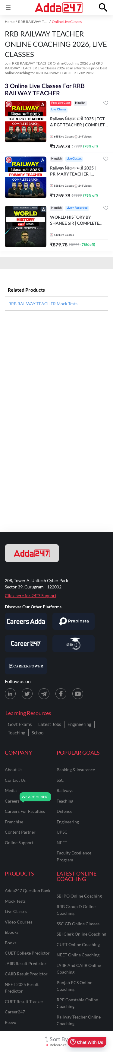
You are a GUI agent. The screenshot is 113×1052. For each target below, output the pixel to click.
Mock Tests (15, 901)
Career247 (15, 1011)
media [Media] (11, 790)
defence (64, 811)
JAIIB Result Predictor (25, 963)
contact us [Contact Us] (15, 780)
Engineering (79, 724)
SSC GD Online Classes (78, 923)
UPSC (62, 832)
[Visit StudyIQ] (73, 643)
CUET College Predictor (27, 952)
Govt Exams (20, 724)
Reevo (10, 1022)
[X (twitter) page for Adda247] (27, 693)
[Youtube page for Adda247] (77, 693)
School (38, 732)
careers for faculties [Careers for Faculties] (25, 811)
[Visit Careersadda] (26, 621)
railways (65, 790)
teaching (65, 800)
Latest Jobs (49, 724)
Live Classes (16, 911)
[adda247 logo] (32, 553)
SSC (60, 780)
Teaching (16, 732)
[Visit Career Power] (26, 666)
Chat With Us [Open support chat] (86, 1042)
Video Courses (18, 921)
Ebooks (11, 932)
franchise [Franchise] (14, 821)
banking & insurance (76, 769)
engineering (68, 821)
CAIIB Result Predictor (26, 973)
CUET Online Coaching (78, 944)
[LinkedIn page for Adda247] (10, 693)
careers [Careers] (12, 800)
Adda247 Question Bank (27, 890)
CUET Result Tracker (24, 1001)
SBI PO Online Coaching (79, 895)
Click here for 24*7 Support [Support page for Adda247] (30, 595)
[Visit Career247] (26, 643)
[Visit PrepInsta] (73, 621)
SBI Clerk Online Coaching (81, 933)
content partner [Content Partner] (20, 832)
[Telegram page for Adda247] (44, 693)
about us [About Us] (13, 769)
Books (10, 942)
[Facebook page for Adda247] (60, 693)
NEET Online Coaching (78, 954)
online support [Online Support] (19, 842)
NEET (62, 842)
